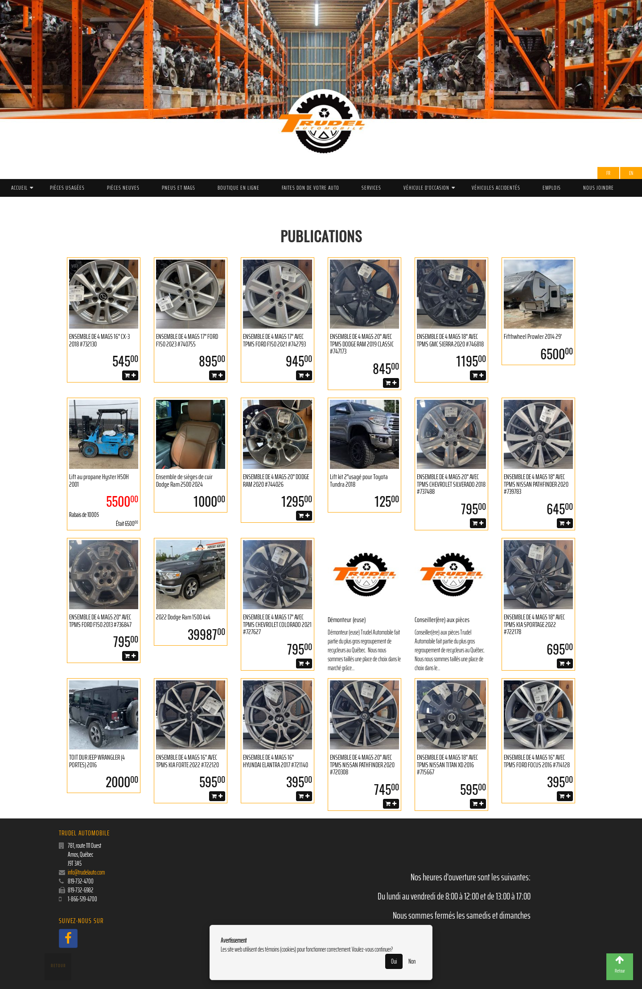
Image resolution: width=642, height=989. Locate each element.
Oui (394, 961)
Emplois (552, 187)
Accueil (19, 187)
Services (371, 187)
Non (412, 961)
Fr (608, 173)
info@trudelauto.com (86, 872)
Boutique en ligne (238, 187)
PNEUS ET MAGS (178, 187)
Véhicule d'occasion (426, 187)
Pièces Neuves (123, 187)
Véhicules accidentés (496, 187)
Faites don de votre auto (310, 187)
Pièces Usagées (67, 187)
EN (631, 173)
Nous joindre (598, 187)
